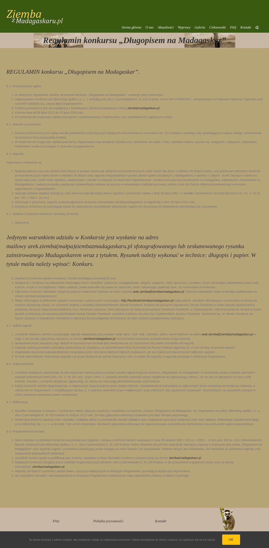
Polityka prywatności (108, 521)
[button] (256, 27)
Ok (231, 539)
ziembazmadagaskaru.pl (144, 108)
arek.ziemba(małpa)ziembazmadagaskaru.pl (80, 246)
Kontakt (160, 521)
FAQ (56, 521)
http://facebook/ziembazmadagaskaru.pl (147, 300)
